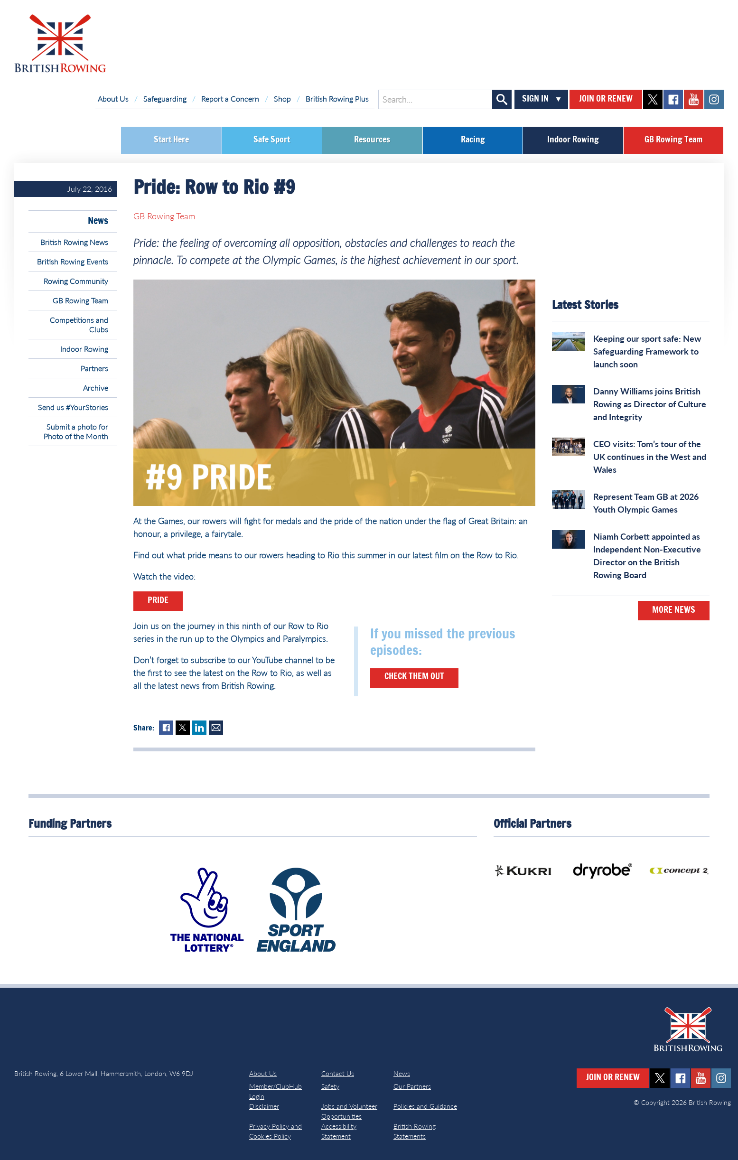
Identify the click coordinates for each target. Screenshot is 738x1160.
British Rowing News (74, 241)
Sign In (535, 99)
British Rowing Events (72, 261)
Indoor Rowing (573, 140)
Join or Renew (606, 99)
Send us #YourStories (73, 407)
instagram (714, 99)
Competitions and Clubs (79, 324)
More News (673, 610)
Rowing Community (76, 280)
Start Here (171, 140)
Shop (282, 98)
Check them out (414, 677)
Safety (330, 1086)
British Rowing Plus (337, 98)
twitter (653, 99)
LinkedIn (199, 727)
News (98, 221)
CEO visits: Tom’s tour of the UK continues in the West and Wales (649, 457)
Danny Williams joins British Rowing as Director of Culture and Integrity (649, 404)
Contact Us (337, 1073)
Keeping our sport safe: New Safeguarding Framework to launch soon (647, 351)
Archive (95, 387)
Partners (94, 368)
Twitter (183, 727)
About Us (113, 98)
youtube (693, 99)
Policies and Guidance (425, 1106)
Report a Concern (230, 98)
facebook (673, 99)
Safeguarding (165, 98)
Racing (473, 140)
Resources (372, 140)
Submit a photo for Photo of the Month (76, 431)
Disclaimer (264, 1106)
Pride (158, 601)
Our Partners (412, 1086)
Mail (216, 727)
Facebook (166, 727)
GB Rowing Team (673, 140)
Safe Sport (271, 140)
